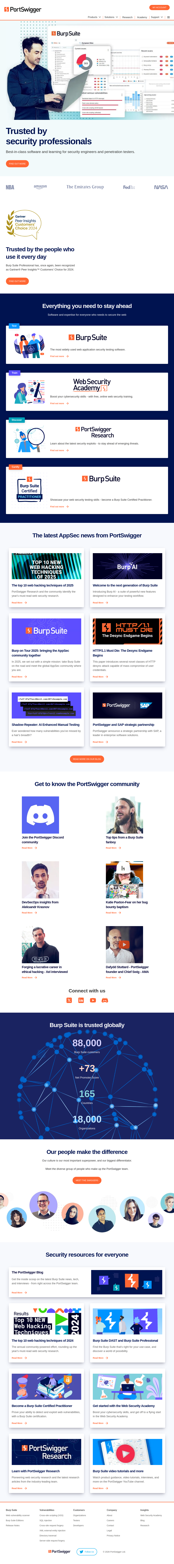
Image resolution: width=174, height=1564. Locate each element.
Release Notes (13, 1528)
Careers (110, 1523)
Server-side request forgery (52, 1543)
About (109, 1518)
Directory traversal (48, 1538)
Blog (142, 1523)
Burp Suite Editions (15, 1523)
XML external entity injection (53, 1533)
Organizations (79, 1518)
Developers (78, 1528)
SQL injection (46, 1523)
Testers (76, 1523)
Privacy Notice (113, 1538)
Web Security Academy (151, 1518)
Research (144, 1528)
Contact (110, 1528)
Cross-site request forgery (52, 1528)
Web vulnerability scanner (18, 1518)
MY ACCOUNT (159, 7)
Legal (109, 1533)
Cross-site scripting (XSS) (51, 1518)
